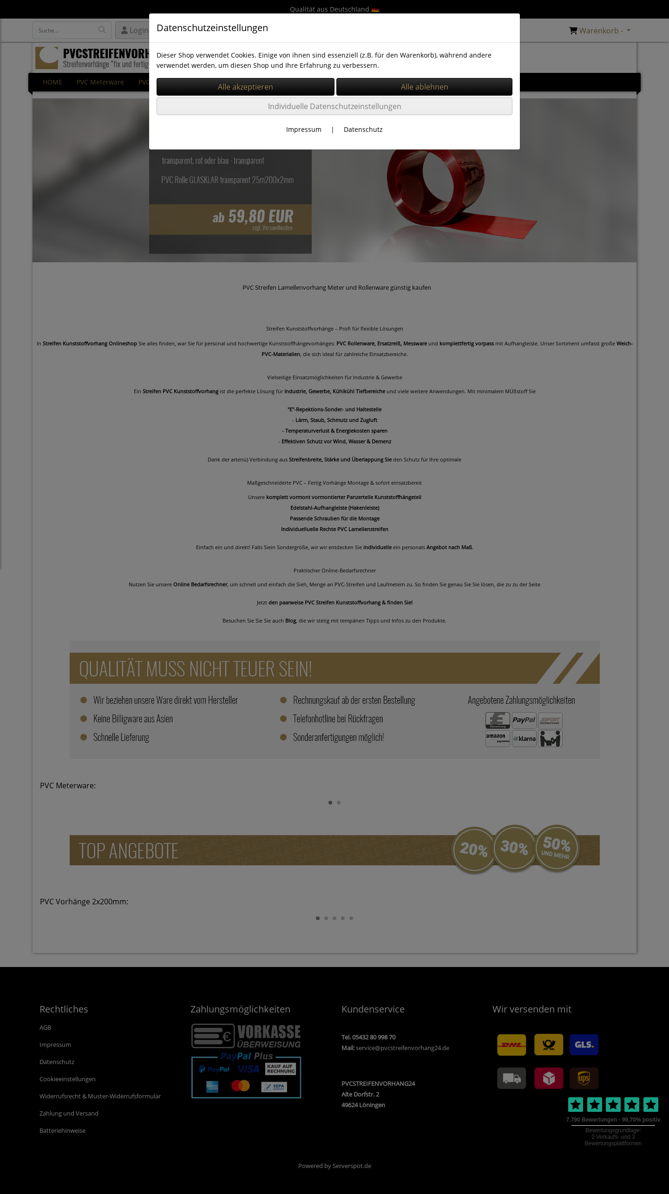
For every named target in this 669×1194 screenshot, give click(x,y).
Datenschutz (363, 129)
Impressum (303, 129)
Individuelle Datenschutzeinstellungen (334, 106)
